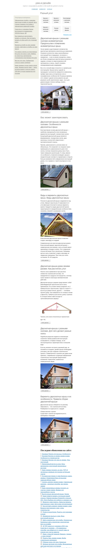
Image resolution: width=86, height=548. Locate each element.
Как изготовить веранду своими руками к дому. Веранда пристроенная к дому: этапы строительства (56, 508)
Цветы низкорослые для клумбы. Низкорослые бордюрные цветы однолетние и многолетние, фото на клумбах (56, 522)
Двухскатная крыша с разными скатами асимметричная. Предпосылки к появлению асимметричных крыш (54, 42)
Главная (35, 9)
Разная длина (56, 29)
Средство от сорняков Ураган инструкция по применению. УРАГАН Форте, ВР (24, 31)
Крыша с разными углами (56, 20)
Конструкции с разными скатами (66, 20)
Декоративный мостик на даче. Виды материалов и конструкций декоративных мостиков (53, 466)
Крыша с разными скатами (45, 20)
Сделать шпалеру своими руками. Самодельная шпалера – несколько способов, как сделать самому (56, 484)
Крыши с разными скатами (45, 29)
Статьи (49, 9)
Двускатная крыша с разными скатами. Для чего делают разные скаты (55, 331)
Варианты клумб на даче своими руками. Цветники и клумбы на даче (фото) (26, 47)
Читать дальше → (45, 112)
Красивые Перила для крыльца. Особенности (56, 454)
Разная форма (67, 29)
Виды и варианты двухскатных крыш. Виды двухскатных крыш (54, 196)
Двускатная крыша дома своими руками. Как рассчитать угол (55, 267)
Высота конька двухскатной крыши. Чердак (55, 494)
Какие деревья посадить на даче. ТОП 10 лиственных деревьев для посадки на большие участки (55, 472)
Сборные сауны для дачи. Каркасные (54, 542)
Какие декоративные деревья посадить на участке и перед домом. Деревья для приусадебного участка (54, 490)
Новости (42, 9)
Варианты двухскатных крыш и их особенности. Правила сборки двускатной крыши (55, 399)
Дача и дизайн (43, 3)
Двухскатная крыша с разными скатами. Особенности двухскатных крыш (54, 124)
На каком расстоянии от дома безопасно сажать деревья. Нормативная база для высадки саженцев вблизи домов (56, 478)
